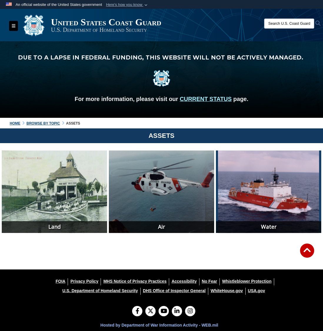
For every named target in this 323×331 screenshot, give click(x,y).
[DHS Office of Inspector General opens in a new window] (174, 290)
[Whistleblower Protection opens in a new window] (247, 281)
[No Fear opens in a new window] (209, 281)
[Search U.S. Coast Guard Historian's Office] (289, 24)
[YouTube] (164, 311)
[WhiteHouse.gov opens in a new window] (227, 290)
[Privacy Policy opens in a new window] (84, 281)
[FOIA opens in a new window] (60, 281)
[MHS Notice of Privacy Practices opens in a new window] (135, 281)
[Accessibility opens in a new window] (184, 281)
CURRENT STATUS (206, 99)
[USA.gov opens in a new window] (256, 290)
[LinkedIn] (177, 311)
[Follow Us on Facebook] (137, 311)
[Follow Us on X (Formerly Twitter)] (150, 311)
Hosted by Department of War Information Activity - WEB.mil (159, 325)
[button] (127, 5)
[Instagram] (190, 311)
